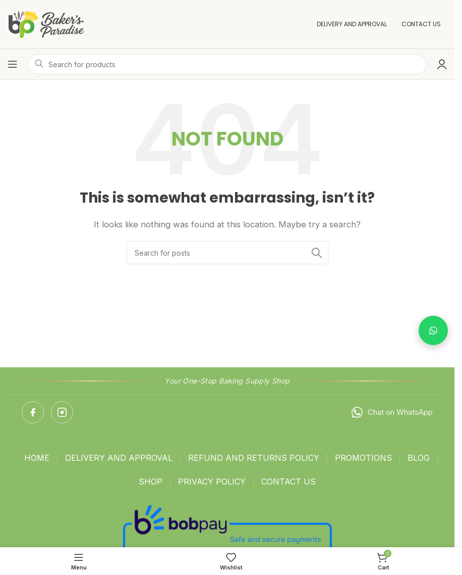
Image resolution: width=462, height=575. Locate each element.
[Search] (227, 252)
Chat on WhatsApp (392, 412)
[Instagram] (62, 412)
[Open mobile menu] (13, 64)
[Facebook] (33, 412)
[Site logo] (46, 23)
